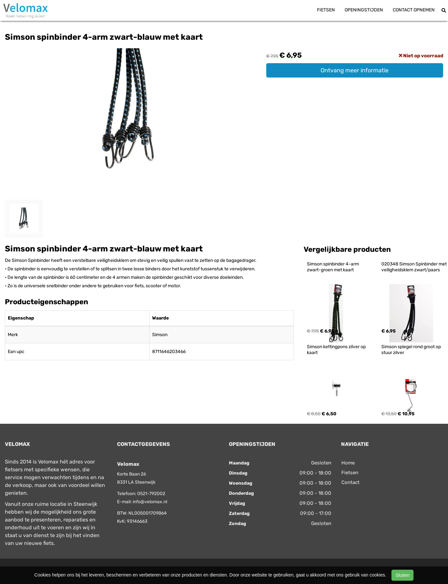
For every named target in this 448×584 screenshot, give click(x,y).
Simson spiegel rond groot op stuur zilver (411, 349)
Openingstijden (364, 10)
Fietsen (326, 10)
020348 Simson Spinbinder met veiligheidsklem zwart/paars (414, 267)
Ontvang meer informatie (355, 70)
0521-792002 (151, 493)
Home (348, 463)
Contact (350, 482)
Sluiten (403, 575)
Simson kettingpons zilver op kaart (337, 349)
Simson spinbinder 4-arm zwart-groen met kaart (333, 267)
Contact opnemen (414, 10)
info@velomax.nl (150, 502)
